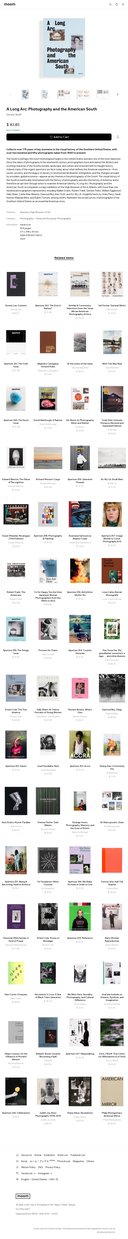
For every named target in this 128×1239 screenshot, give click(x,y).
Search (110, 4)
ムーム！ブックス (42, 1161)
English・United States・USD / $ (39, 1179)
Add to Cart (59, 137)
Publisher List (78, 1155)
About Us (26, 1155)
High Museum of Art (40, 212)
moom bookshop (10, 4)
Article (37, 1155)
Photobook (63, 1161)
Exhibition (49, 1155)
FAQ (40, 1167)
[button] (117, 94)
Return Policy (28, 1167)
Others (90, 1161)
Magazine (78, 1161)
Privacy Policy (52, 1167)
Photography (27, 218)
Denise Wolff (13, 114)
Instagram (45, 1173)
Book (24, 1161)
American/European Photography (53, 218)
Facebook (28, 1173)
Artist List (62, 1155)
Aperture (24, 212)
